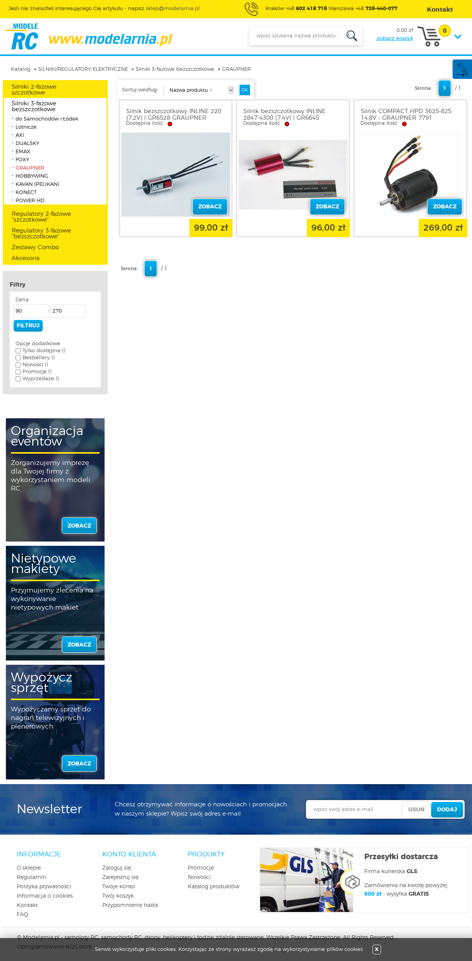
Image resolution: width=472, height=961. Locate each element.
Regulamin (31, 877)
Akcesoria (26, 258)
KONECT (26, 192)
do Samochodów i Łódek (47, 119)
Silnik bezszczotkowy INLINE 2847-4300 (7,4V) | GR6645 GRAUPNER (284, 118)
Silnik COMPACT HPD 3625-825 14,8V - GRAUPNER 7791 (406, 114)
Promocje (201, 868)
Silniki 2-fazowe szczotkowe (34, 90)
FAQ (22, 914)
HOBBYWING (32, 176)
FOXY (22, 159)
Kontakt (27, 905)
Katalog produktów (213, 886)
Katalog (20, 69)
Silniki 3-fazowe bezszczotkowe (175, 69)
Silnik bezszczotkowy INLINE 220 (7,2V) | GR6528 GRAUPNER (173, 114)
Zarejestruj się (120, 877)
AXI (20, 135)
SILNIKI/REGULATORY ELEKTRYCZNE (83, 69)
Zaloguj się (116, 868)
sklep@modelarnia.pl (173, 8)
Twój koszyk (118, 896)
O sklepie (29, 868)
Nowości (199, 877)
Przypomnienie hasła (130, 905)
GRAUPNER (236, 69)
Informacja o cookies (45, 896)
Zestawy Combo (35, 247)
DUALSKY (27, 143)
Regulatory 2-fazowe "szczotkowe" (41, 217)
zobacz (79, 526)
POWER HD (30, 200)
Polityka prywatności (44, 886)
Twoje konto (118, 886)
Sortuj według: (140, 90)
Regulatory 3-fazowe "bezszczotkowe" (41, 233)
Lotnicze (26, 127)
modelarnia (88, 36)
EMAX (23, 151)
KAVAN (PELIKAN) (37, 184)
